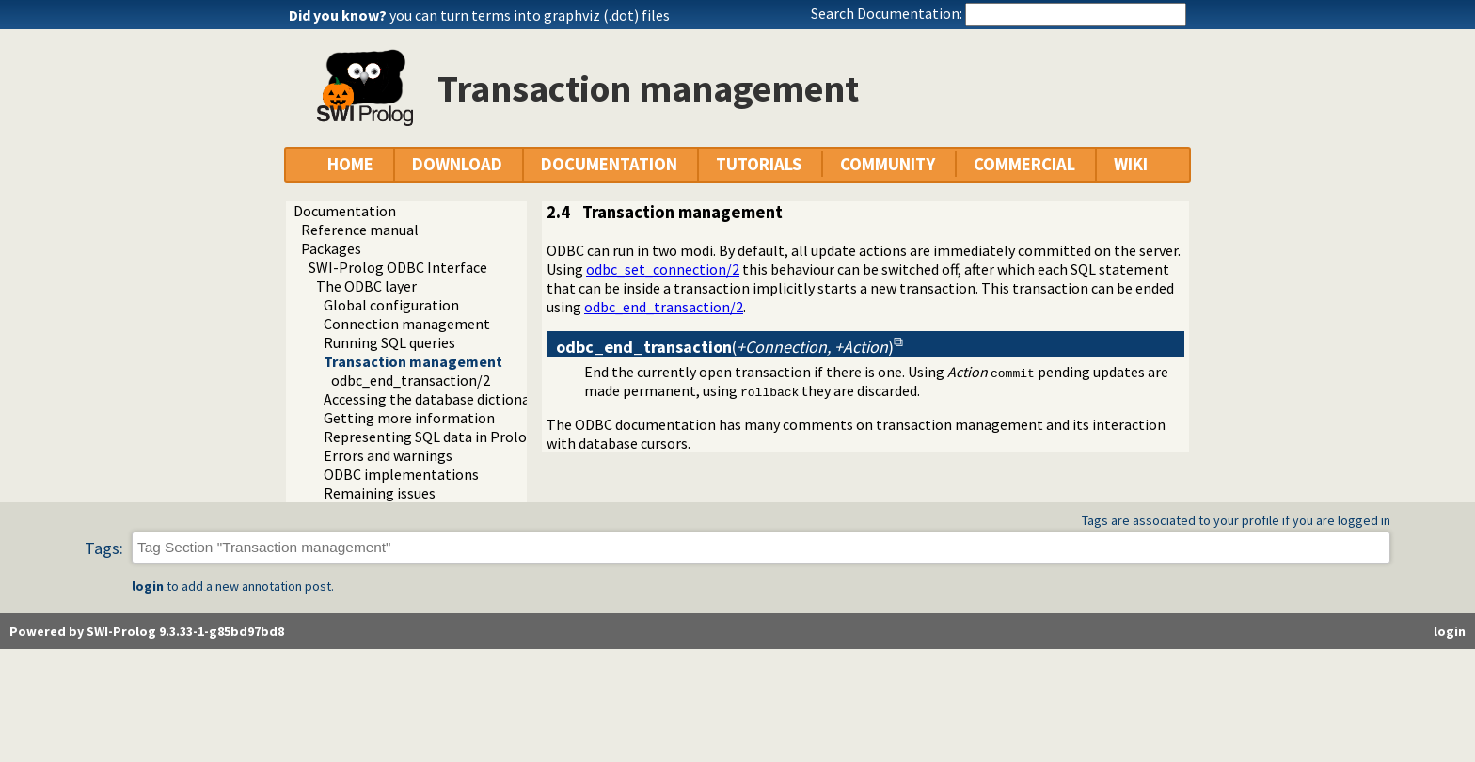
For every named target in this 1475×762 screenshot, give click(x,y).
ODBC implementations (401, 474)
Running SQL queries (389, 342)
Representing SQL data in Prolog (429, 436)
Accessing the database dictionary (433, 398)
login (148, 586)
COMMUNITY (887, 164)
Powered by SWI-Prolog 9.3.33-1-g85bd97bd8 (146, 631)
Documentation (344, 210)
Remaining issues (380, 493)
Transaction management (413, 361)
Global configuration (391, 304)
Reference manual (360, 229)
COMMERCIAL (1024, 164)
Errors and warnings (388, 455)
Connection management (407, 323)
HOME (350, 164)
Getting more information (409, 417)
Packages (331, 248)
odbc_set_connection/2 (662, 269)
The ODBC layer (366, 286)
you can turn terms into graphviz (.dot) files (529, 15)
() (725, 346)
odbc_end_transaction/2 (410, 380)
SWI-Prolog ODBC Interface (398, 267)
